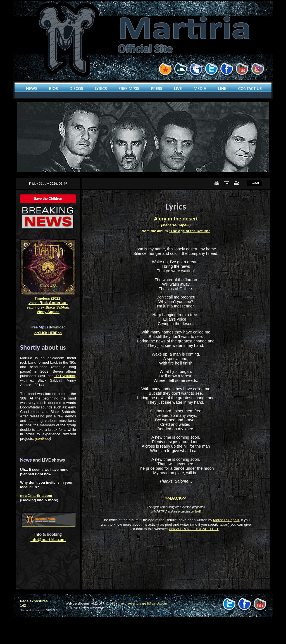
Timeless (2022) (48, 298)
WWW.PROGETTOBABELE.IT (193, 529)
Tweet (254, 183)
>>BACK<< (175, 498)
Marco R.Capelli (226, 520)
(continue (42, 438)
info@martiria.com (48, 539)
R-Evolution (64, 376)
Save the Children (48, 199)
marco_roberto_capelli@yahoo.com (142, 603)
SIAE (197, 511)
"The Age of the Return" (189, 231)
